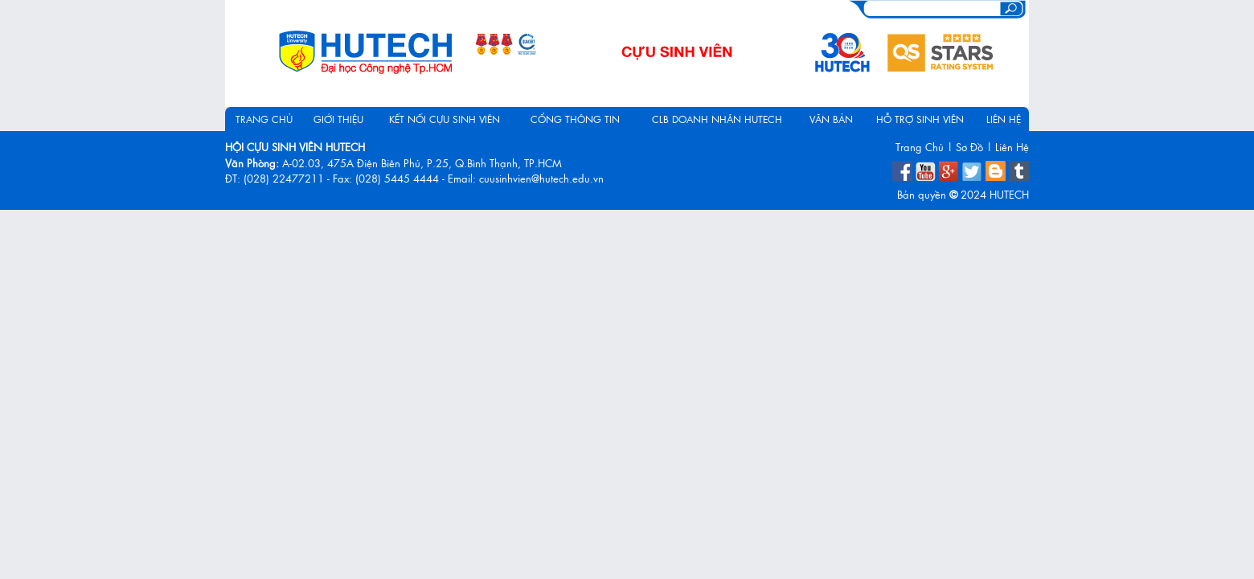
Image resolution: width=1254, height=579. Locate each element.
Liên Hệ (1012, 146)
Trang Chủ (919, 146)
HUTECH (1009, 194)
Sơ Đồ (969, 146)
